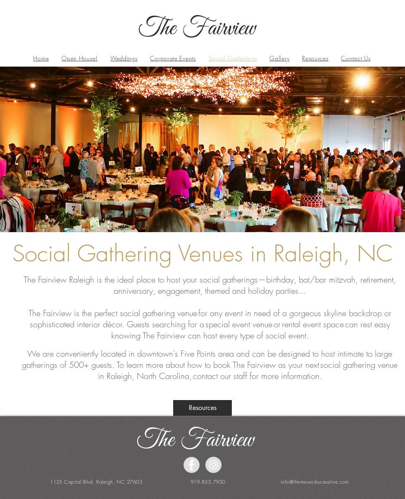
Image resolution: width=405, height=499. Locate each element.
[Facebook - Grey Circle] (191, 465)
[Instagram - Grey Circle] (213, 465)
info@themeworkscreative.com (315, 481)
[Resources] (202, 408)
